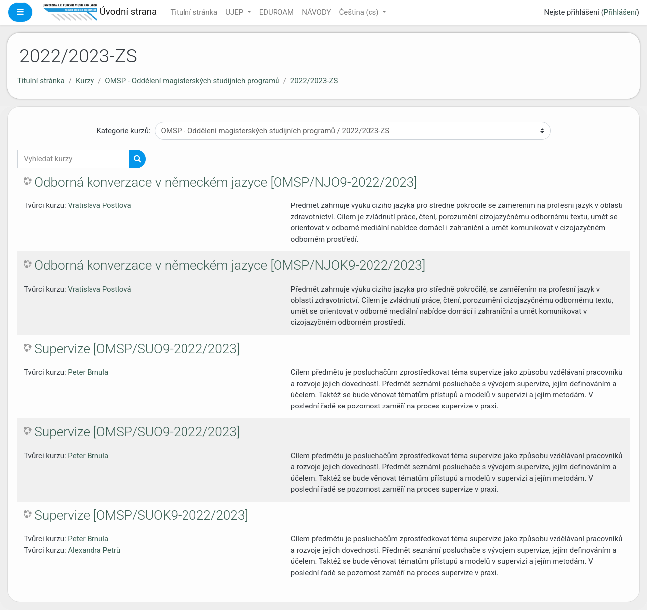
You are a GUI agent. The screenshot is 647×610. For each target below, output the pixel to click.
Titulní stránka (193, 12)
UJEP (235, 12)
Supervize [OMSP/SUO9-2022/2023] (137, 348)
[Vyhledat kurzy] (73, 159)
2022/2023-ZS (314, 80)
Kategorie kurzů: (123, 130)
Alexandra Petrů (94, 550)
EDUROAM (276, 12)
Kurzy (85, 80)
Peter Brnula (88, 372)
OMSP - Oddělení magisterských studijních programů (192, 80)
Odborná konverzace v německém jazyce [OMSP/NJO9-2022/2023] (225, 182)
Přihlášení (620, 12)
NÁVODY (316, 12)
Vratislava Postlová (99, 205)
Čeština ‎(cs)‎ (359, 12)
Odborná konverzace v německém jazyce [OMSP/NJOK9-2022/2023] (229, 265)
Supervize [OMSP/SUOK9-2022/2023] (141, 515)
